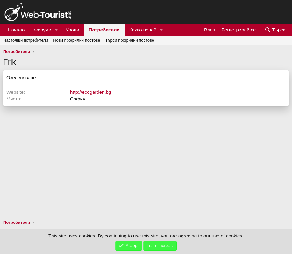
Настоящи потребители (25, 40)
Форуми (42, 29)
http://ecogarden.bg (90, 92)
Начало (16, 29)
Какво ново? (142, 29)
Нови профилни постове (76, 40)
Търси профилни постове (129, 40)
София (77, 98)
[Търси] (275, 30)
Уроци (72, 29)
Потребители (104, 29)
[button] (56, 30)
